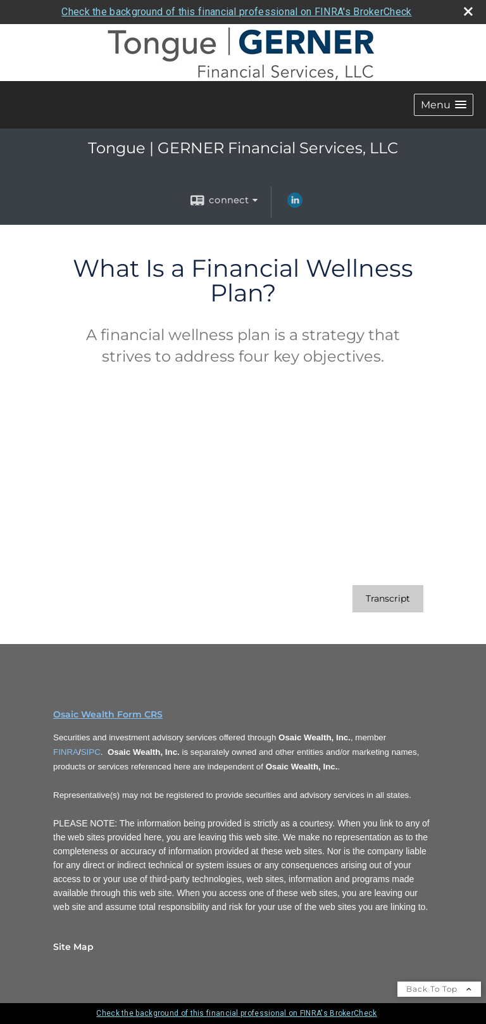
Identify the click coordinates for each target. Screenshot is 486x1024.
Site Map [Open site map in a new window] (73, 946)
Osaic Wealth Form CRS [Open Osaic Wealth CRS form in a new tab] (108, 714)
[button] (443, 105)
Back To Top (439, 989)
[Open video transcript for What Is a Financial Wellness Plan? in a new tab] (387, 598)
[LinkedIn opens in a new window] (294, 204)
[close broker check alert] (468, 11)
